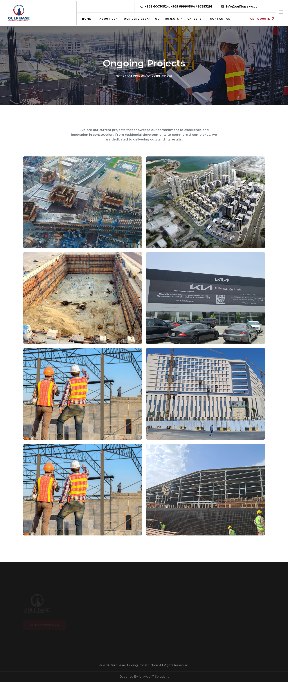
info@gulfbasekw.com (243, 6)
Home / (121, 75)
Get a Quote (262, 19)
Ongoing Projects (159, 75)
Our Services (135, 18)
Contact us (220, 18)
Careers (194, 18)
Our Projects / (137, 75)
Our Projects (167, 18)
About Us (108, 18)
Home (86, 18)
